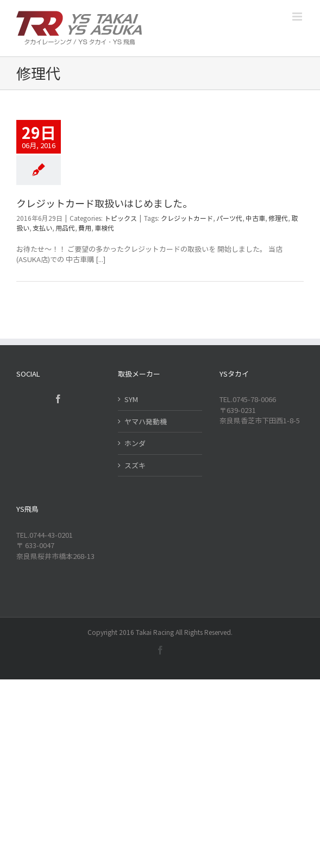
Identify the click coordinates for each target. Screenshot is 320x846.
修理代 (278, 217)
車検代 (104, 227)
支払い (42, 227)
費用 (84, 227)
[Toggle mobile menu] (298, 16)
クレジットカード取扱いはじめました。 (104, 203)
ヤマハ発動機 (145, 421)
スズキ (135, 465)
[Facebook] (58, 399)
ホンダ (135, 443)
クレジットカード (187, 217)
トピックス (120, 217)
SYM (131, 399)
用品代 (65, 227)
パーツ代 (229, 217)
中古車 (255, 217)
